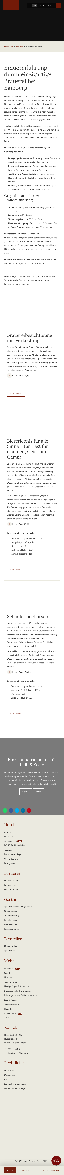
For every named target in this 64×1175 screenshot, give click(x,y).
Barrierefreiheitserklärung (15, 1083)
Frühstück (8, 836)
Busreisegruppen (11, 928)
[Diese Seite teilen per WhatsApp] (5, 810)
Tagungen (8, 849)
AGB (6, 1079)
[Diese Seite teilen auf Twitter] (17, 810)
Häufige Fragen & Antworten (17, 986)
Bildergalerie (9, 863)
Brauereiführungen (12, 884)
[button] (58, 5)
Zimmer (7, 831)
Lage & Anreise (10, 999)
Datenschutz (9, 1074)
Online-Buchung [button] (11, 858)
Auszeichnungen (11, 981)
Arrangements (10, 840)
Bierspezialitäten (11, 889)
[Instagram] (48, 5)
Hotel (38, 791)
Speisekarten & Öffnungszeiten (18, 906)
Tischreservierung (11, 915)
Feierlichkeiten (10, 924)
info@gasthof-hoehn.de (18, 1053)
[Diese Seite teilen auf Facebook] (11, 810)
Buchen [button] (10, 1170)
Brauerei (19, 46)
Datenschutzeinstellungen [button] (15, 1088)
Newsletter (9, 968)
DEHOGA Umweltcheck (15, 845)
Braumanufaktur (11, 880)
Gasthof (25, 791)
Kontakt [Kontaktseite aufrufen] (42, 5)
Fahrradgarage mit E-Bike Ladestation (20, 995)
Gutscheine (9, 972)
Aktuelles (8, 1017)
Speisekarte (9, 950)
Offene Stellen (10, 1013)
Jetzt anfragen (16, 393)
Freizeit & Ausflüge (12, 854)
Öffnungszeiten (10, 910)
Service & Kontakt (12, 1004)
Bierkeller (13, 939)
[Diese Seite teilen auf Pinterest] (29, 810)
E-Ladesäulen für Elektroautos (17, 990)
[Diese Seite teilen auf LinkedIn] (23, 810)
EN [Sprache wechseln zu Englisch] (34, 5)
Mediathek (8, 1008)
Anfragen (25, 1170)
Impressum (9, 1070)
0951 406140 (50, 1170)
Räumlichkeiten (10, 919)
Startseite (8, 46)
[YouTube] (50, 5)
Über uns (8, 977)
